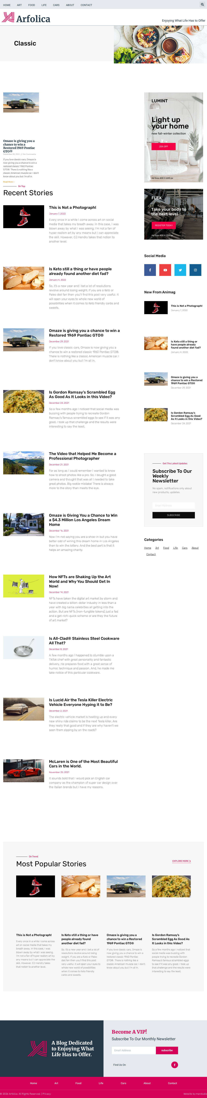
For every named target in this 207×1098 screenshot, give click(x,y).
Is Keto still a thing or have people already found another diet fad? (80, 271)
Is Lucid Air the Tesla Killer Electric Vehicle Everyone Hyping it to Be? (81, 702)
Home (7, 5)
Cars (56, 5)
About (70, 5)
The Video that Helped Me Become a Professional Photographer (82, 456)
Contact (86, 5)
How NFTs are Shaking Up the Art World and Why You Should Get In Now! (80, 581)
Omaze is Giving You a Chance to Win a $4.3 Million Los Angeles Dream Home (83, 520)
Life (44, 5)
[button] (202, 4)
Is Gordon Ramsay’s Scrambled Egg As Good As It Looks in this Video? (82, 394)
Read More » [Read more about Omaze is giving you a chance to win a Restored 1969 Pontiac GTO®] (8, 181)
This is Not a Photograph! (72, 207)
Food (31, 5)
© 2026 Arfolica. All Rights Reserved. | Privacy (25, 1094)
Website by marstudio (195, 1094)
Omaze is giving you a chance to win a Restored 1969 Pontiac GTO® (19, 146)
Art (19, 5)
